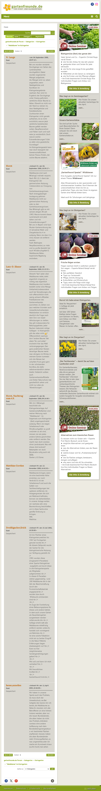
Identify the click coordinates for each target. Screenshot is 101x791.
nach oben (91, 788)
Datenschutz (21, 788)
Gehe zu (20, 769)
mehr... (62, 401)
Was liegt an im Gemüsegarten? (73, 96)
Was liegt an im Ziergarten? (71, 337)
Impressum (8, 788)
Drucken (50, 51)
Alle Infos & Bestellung (79, 202)
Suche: (27, 33)
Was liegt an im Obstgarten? (72, 210)
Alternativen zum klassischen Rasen (77, 435)
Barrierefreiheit (50, 788)
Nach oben (8, 755)
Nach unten (9, 51)
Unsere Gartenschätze (69, 120)
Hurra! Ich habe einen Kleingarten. (75, 300)
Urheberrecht (35, 788)
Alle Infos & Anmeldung (79, 88)
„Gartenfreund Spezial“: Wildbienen (77, 172)
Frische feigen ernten (70, 262)
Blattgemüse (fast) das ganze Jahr (76, 53)
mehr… (81, 108)
